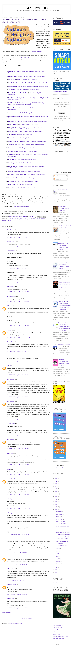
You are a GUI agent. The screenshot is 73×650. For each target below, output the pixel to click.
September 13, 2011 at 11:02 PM (18, 508)
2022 (56, 481)
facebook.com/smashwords (60, 91)
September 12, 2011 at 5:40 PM (18, 435)
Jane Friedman (56, 634)
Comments (57, 179)
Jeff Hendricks (12, 89)
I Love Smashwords (18, 206)
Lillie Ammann (12, 159)
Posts (56, 175)
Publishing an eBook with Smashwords (27, 79)
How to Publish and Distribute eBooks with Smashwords (30, 174)
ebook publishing (13, 218)
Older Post (47, 615)
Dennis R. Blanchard (14, 116)
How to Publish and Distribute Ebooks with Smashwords (32, 83)
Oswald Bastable (11, 241)
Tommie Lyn (11, 138)
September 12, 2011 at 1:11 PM (18, 361)
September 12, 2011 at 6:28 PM (18, 464)
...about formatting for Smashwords (25, 138)
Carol (8, 469)
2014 (56, 501)
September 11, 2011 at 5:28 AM (18, 325)
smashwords (6, 220)
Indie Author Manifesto (64, 344)
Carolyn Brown (12, 131)
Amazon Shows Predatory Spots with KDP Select (64, 208)
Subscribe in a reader (58, 468)
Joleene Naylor (10, 355)
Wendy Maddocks (13, 128)
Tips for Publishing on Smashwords (28, 151)
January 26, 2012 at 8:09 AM (17, 552)
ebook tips (23, 218)
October (58, 516)
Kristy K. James (12, 76)
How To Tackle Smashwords (23, 163)
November (59, 514)
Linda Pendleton (12, 93)
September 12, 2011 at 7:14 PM (18, 474)
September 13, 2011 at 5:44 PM (18, 494)
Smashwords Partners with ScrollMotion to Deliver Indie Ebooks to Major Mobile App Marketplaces (64, 326)
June (57, 553)
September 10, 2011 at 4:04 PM (18, 268)
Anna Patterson (12, 113)
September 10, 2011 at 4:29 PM (18, 282)
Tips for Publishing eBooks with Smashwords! (30, 131)
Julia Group (11, 71)
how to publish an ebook (36, 218)
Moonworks (10, 557)
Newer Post (5, 615)
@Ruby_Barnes (11, 286)
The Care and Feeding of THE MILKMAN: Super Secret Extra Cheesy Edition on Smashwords (26, 103)
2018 (56, 491)
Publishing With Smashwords (26, 148)
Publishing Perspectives (59, 638)
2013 (56, 504)
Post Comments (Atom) (15, 623)
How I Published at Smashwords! (26, 188)
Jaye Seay (11, 144)
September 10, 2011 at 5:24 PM (18, 291)
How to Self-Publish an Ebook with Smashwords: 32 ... (62, 543)
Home (26, 615)
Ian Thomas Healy (13, 103)
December (59, 511)
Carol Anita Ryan (13, 124)
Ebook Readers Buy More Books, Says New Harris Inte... (63, 528)
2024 (56, 476)
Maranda (9, 330)
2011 (56, 509)
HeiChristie (10, 453)
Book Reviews (10, 379)
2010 (56, 567)
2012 (56, 507)
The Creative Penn (57, 627)
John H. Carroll (12, 83)
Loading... (55, 582)
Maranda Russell (13, 151)
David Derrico (12, 181)
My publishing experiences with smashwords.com (32, 128)
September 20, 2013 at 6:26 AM (18, 608)
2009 (56, 569)
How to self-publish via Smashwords (30, 171)
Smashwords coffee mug (36, 51)
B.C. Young (11, 174)
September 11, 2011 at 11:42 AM (18, 337)
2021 (56, 483)
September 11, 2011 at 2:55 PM (18, 351)
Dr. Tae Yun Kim (12, 166)
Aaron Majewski (12, 86)
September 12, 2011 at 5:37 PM (18, 397)
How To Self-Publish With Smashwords (27, 181)
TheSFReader (10, 230)
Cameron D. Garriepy (14, 171)
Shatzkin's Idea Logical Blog (60, 636)
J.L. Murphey (12, 134)
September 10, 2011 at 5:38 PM (18, 301)
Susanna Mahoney (13, 108)
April (57, 558)
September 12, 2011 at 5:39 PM (18, 419)
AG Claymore (12, 79)
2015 (56, 499)
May (57, 556)
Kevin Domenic (12, 121)
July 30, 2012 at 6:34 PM (15, 580)
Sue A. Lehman (12, 188)
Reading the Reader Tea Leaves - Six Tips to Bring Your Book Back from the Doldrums (64, 285)
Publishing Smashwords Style (24, 134)
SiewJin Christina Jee (14, 178)
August (58, 548)
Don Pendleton (24, 93)
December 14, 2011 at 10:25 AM (18, 534)
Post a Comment (6, 612)
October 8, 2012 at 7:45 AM (17, 594)
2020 (56, 486)
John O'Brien (12, 141)
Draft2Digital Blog (58, 625)
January (58, 564)
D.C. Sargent (11, 163)
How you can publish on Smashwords (28, 124)
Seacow (9, 365)
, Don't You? (26, 206)
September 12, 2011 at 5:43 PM (18, 448)
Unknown (9, 306)
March (58, 561)
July (57, 551)
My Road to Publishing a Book (26, 113)
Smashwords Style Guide (25, 57)
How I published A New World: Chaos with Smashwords (31, 141)
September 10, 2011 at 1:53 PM (18, 237)
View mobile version (26, 618)
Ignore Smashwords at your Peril (25, 184)
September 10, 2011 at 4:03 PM (18, 246)
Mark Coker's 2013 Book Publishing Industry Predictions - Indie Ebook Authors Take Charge (64, 305)
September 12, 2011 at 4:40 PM (18, 375)
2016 (56, 496)
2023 (56, 478)
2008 (56, 572)
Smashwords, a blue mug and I (29, 178)
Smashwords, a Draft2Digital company (45, 10)
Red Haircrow (12, 98)
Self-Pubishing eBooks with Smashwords (28, 89)
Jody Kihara (11, 154)
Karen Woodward (13, 148)
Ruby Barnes (11, 184)
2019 (56, 489)
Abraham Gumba (11, 584)
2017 (56, 494)
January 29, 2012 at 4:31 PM (17, 564)
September (59, 519)
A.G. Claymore (11, 499)
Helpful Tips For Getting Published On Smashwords (31, 76)
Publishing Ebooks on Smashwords (27, 159)
